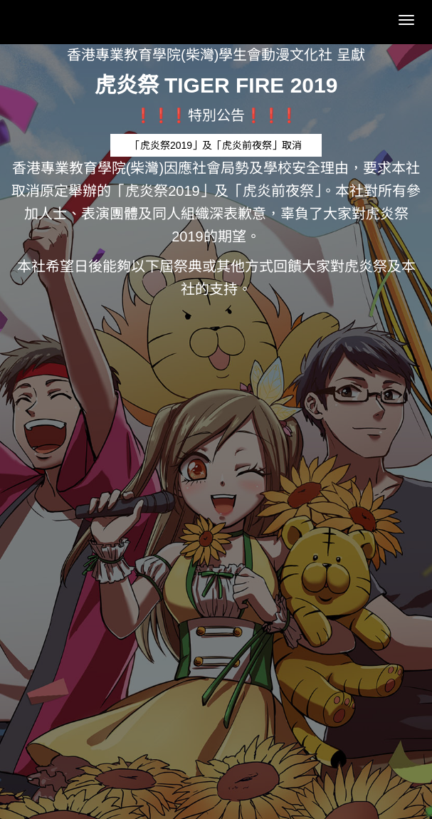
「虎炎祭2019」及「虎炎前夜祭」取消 (216, 145)
